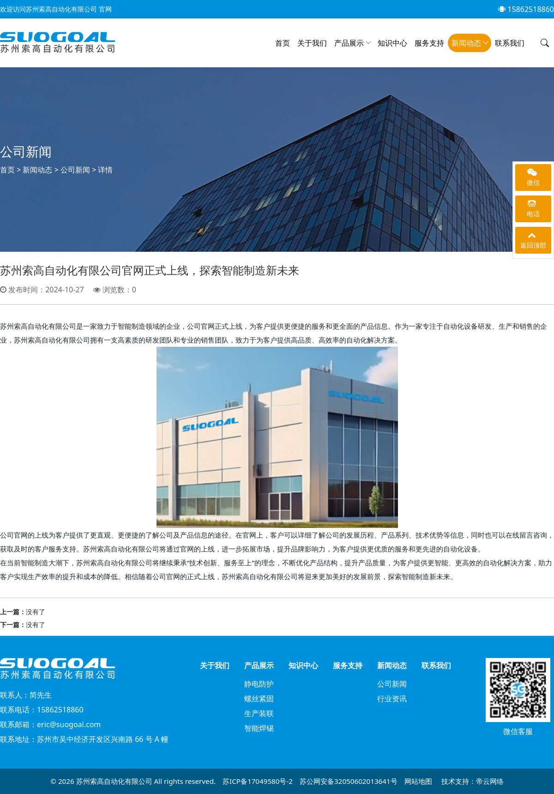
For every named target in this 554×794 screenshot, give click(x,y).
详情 (105, 170)
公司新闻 (75, 170)
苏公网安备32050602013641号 (348, 781)
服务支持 (429, 43)
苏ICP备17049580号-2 (258, 781)
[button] (545, 43)
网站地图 (418, 781)
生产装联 (259, 713)
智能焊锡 (259, 728)
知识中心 (392, 43)
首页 (282, 43)
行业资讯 (392, 698)
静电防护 (259, 684)
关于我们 (312, 43)
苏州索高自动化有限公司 (115, 781)
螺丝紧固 (259, 698)
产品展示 (349, 43)
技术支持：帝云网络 (472, 781)
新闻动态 (466, 43)
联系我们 (509, 43)
